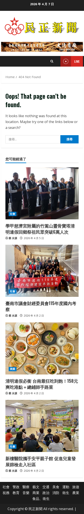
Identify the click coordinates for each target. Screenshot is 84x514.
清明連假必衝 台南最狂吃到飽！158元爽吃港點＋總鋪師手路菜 (41, 384)
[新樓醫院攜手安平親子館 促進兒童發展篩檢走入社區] (42, 426)
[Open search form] (51, 61)
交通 (45, 486)
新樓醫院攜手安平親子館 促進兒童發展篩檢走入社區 (40, 461)
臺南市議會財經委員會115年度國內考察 (40, 306)
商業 (12, 369)
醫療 (26, 486)
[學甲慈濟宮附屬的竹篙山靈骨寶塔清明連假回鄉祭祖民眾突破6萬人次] (42, 193)
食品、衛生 (41, 498)
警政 (16, 486)
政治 (45, 492)
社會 (12, 214)
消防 (55, 492)
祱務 (6, 492)
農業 (75, 492)
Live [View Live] (70, 61)
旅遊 (75, 486)
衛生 (65, 492)
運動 (65, 486)
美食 (55, 486)
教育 (16, 492)
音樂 (26, 492)
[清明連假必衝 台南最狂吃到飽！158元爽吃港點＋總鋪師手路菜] (42, 348)
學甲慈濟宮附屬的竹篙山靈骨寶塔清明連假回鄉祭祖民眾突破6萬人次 (40, 228)
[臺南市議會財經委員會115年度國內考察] (42, 271)
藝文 (35, 486)
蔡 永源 (13, 238)
